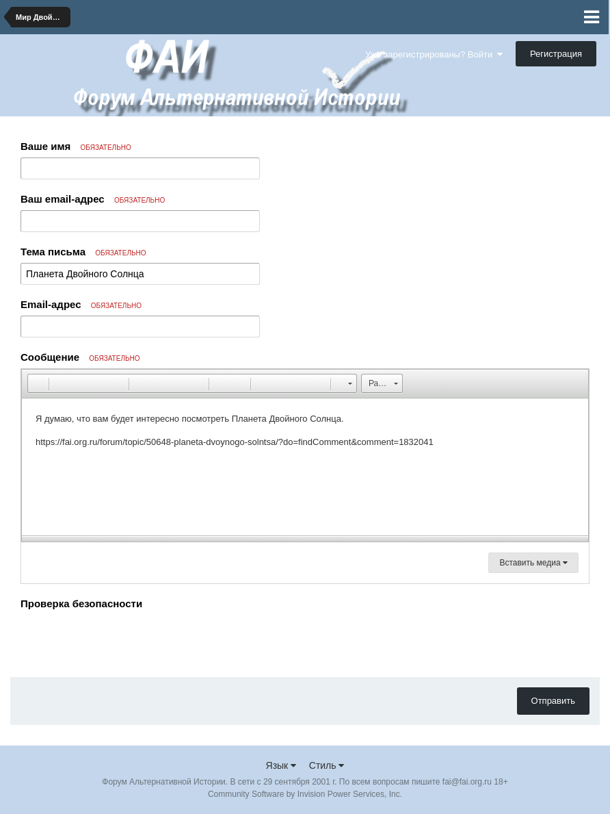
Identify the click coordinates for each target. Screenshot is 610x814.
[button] (37, 383)
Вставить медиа (533, 563)
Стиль (327, 765)
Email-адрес (81, 304)
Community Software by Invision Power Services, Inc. (305, 794)
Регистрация (556, 54)
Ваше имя (76, 146)
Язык (281, 765)
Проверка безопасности (81, 603)
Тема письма (83, 251)
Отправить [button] (553, 701)
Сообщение (80, 357)
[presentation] (124, 640)
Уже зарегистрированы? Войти (434, 54)
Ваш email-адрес (93, 199)
